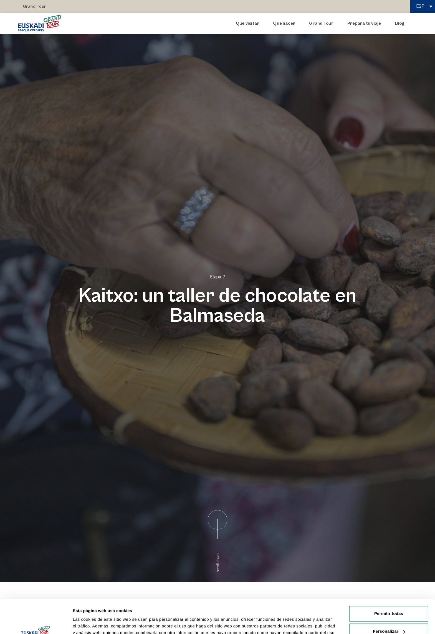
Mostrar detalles (89, 623)
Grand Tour (34, 6)
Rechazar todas (388, 617)
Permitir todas (388, 582)
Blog (399, 23)
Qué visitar (249, 23)
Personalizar (389, 599)
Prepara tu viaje (365, 23)
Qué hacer (285, 23)
